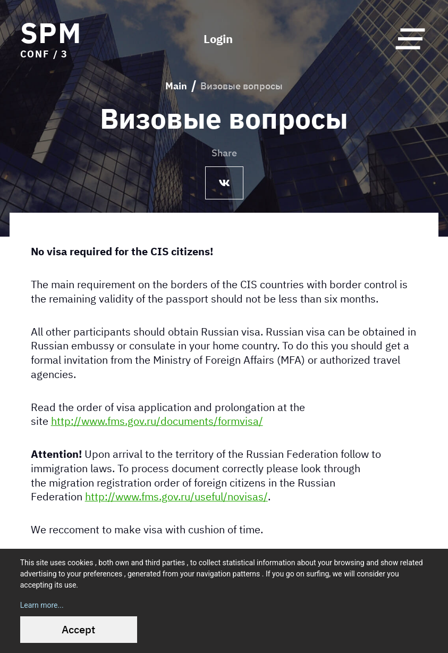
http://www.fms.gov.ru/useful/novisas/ (176, 496)
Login (218, 39)
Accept (78, 629)
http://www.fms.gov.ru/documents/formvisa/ (157, 421)
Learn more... (42, 605)
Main (176, 86)
